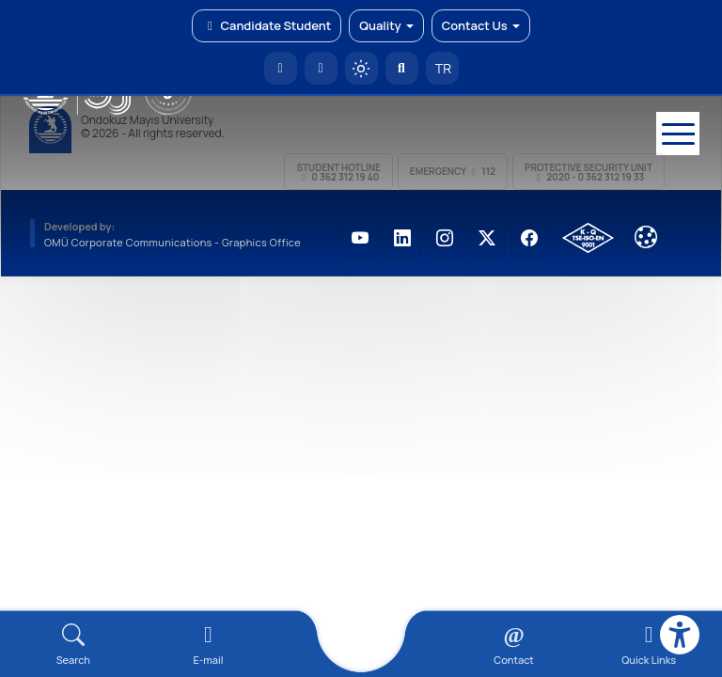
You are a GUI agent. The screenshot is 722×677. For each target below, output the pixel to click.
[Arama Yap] (401, 68)
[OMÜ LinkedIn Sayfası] (402, 238)
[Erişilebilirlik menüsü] (679, 634)
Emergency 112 (452, 171)
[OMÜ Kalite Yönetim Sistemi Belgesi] (588, 238)
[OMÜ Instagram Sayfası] (444, 238)
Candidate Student (266, 25)
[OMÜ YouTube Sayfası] (360, 238)
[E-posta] (321, 68)
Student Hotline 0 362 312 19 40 (338, 172)
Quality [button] (386, 25)
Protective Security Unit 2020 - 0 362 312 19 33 (588, 172)
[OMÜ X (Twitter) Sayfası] (487, 238)
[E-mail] (208, 644)
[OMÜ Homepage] (280, 68)
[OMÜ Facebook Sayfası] (529, 238)
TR (441, 68)
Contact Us (481, 25)
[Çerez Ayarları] (646, 237)
